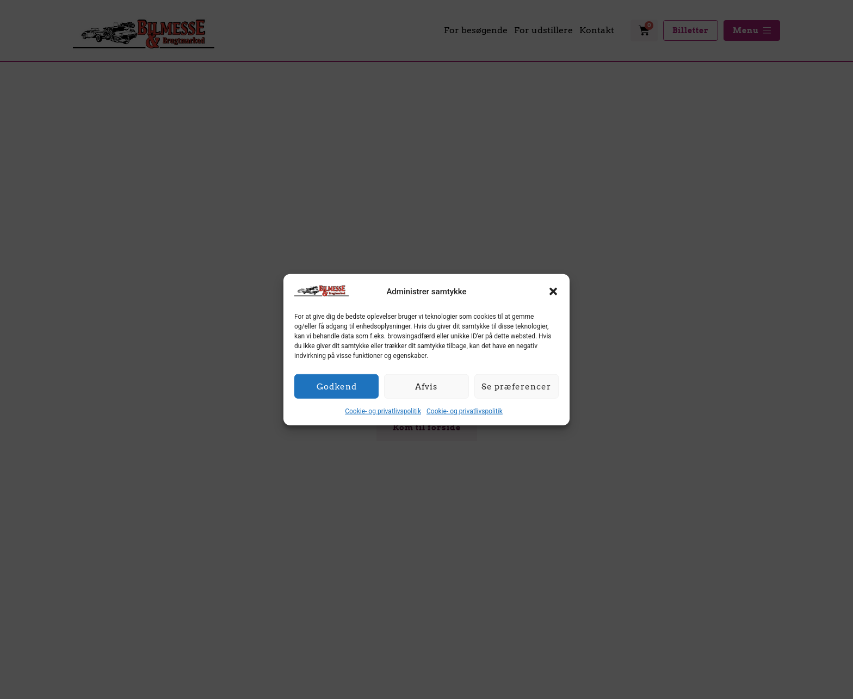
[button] (553, 291)
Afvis (426, 386)
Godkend (337, 386)
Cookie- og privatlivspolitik (383, 411)
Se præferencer (516, 386)
